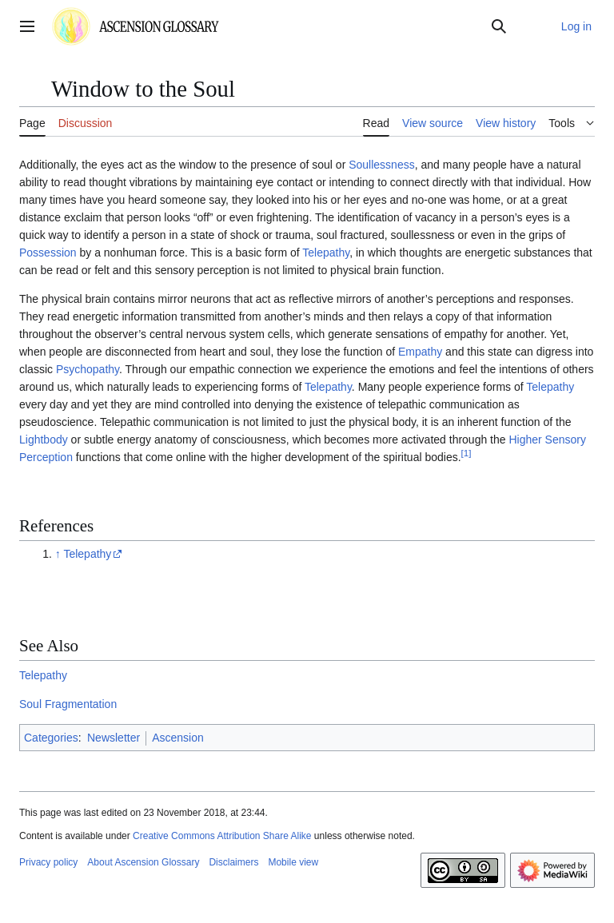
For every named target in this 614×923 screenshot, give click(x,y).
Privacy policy (48, 862)
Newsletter (113, 737)
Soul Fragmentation (68, 704)
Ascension (178, 737)
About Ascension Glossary (143, 862)
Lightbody (43, 439)
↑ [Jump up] (58, 553)
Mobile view (293, 862)
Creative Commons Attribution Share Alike (222, 835)
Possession (48, 252)
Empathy (420, 351)
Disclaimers (233, 862)
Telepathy (325, 252)
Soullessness (382, 164)
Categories (51, 737)
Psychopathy (87, 369)
